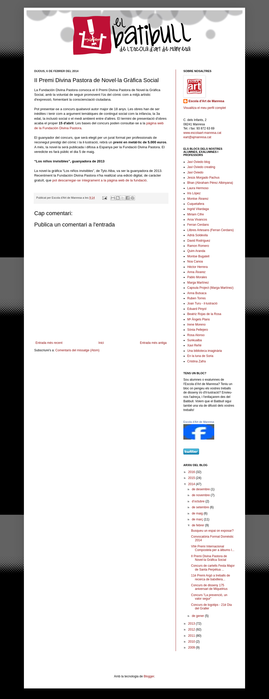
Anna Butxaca (197, 293)
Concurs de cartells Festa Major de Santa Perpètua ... (213, 567)
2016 (192, 472)
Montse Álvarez (198, 198)
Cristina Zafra (196, 361)
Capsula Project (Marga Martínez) (210, 288)
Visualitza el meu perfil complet (204, 108)
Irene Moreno (196, 324)
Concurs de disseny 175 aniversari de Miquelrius (209, 587)
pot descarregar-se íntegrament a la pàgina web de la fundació (99, 180)
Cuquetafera (195, 204)
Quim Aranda (196, 251)
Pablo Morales (197, 277)
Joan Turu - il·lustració (202, 303)
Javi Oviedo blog (198, 162)
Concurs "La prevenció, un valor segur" (209, 596)
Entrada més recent (48, 343)
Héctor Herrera (197, 267)
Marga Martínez (198, 282)
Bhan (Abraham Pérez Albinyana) (210, 183)
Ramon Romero (198, 246)
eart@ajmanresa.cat (197, 137)
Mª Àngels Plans (198, 319)
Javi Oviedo (195, 172)
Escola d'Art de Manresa (206, 101)
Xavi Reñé (194, 345)
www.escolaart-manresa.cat (202, 133)
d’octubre (198, 501)
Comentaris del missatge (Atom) (77, 350)
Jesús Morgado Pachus (203, 177)
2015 (192, 478)
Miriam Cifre (195, 214)
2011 (192, 635)
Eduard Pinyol (197, 309)
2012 (192, 629)
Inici (101, 343)
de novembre (201, 495)
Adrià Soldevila (197, 235)
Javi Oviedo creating (201, 167)
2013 (192, 623)
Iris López (194, 193)
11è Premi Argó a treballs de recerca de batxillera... (210, 577)
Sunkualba (194, 340)
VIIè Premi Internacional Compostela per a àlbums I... (212, 548)
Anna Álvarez (196, 272)
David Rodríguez (198, 240)
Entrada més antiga (153, 343)
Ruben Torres (196, 298)
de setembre (201, 507)
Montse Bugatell (198, 256)
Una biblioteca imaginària (204, 351)
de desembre (201, 489)
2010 (192, 641)
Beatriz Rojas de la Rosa (204, 314)
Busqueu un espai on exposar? (212, 530)
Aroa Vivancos (197, 219)
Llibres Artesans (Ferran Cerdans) (210, 230)
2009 (192, 647)
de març (198, 519)
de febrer (198, 525)
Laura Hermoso (198, 188)
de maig (198, 513)
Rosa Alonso (195, 335)
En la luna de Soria (200, 356)
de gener (198, 616)
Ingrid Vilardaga (198, 209)
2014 (192, 484)
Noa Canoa (195, 261)
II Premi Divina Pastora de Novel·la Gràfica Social (209, 558)
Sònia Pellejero (197, 329)
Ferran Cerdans (198, 224)
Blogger (149, 676)
